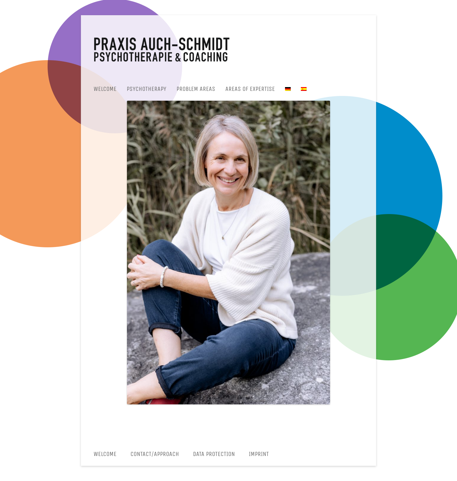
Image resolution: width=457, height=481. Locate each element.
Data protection (214, 454)
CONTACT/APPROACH (154, 454)
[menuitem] (288, 89)
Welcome (105, 88)
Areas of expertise (250, 88)
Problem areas (195, 88)
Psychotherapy (146, 88)
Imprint (259, 454)
